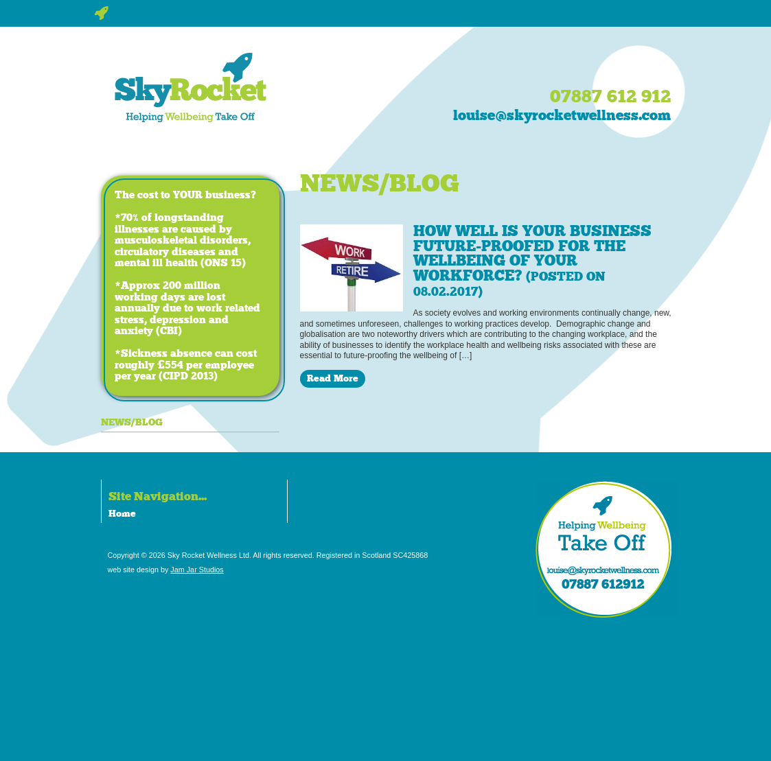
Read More (332, 378)
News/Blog (132, 422)
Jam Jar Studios (196, 569)
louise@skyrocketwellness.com (562, 115)
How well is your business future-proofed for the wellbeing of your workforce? (532, 260)
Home (122, 513)
